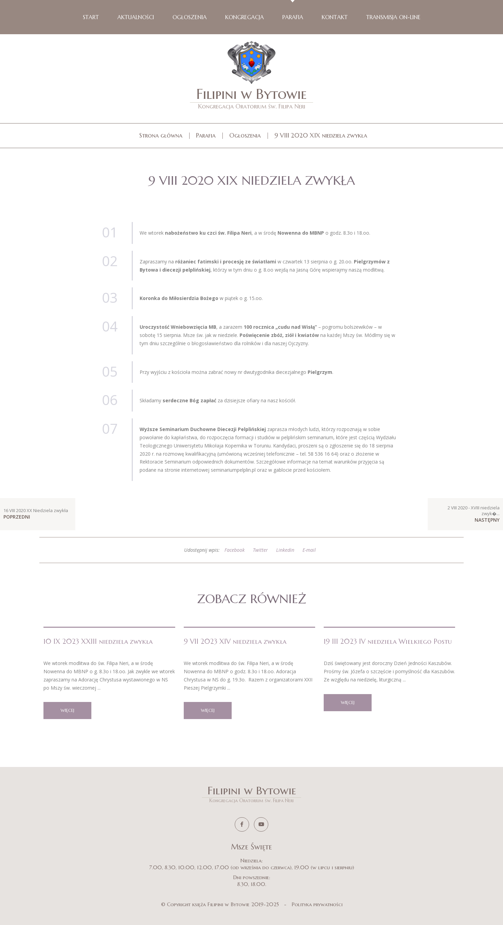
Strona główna (160, 135)
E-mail (309, 550)
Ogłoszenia (245, 135)
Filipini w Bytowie (251, 97)
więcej (67, 710)
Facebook (234, 550)
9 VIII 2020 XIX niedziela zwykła (320, 135)
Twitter (260, 550)
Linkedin (285, 550)
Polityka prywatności (317, 904)
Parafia (206, 135)
